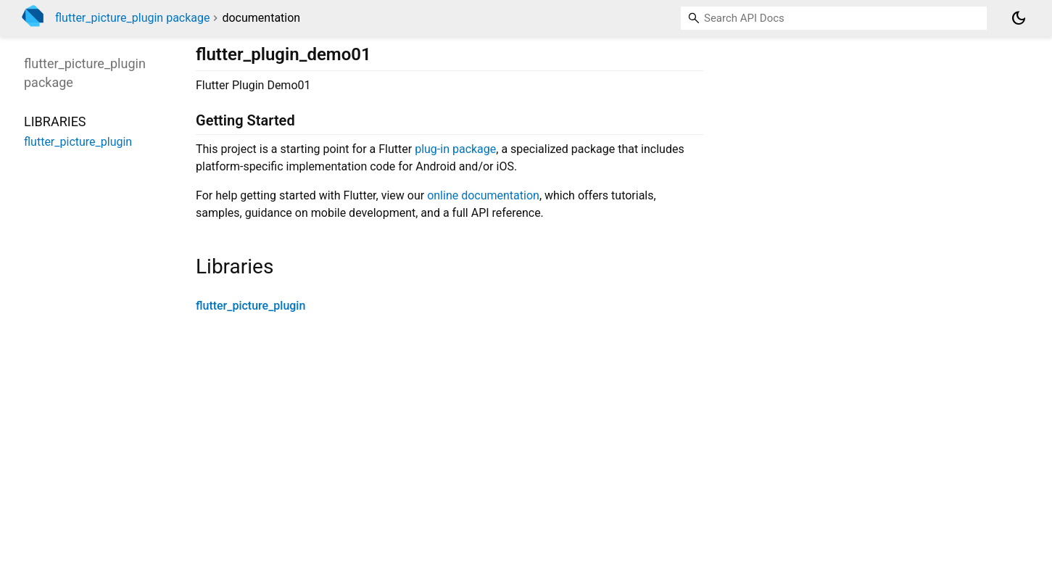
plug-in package (455, 149)
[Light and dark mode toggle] (1018, 18)
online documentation (483, 195)
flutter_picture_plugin (250, 306)
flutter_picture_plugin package (132, 18)
